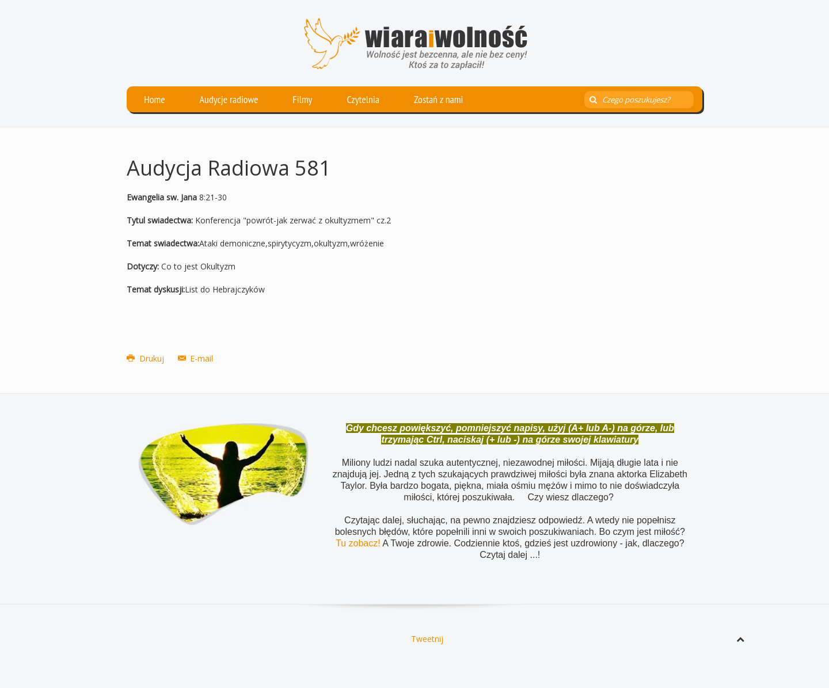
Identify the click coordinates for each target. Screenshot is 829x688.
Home (154, 99)
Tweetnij (427, 638)
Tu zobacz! (359, 543)
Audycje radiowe (229, 99)
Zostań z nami (438, 99)
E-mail (196, 358)
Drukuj (146, 358)
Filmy (302, 99)
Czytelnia (363, 99)
